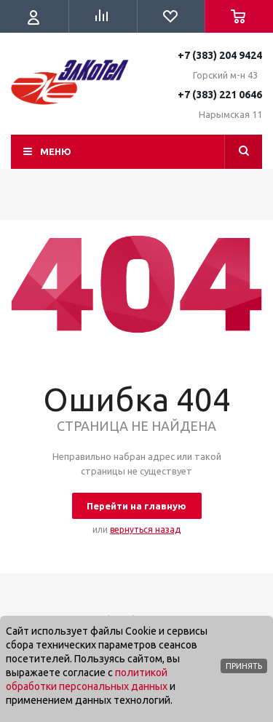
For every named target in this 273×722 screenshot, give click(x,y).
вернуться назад (145, 529)
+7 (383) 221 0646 (220, 95)
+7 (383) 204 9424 (220, 55)
